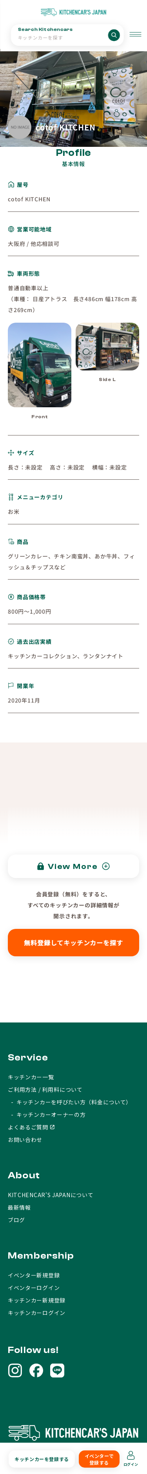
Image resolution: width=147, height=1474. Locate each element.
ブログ (16, 1220)
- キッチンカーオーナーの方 (47, 1114)
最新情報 (19, 1207)
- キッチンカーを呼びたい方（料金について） (70, 1102)
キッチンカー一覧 (31, 1077)
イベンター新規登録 (34, 1275)
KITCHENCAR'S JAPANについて (50, 1195)
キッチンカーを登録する (42, 1459)
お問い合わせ (25, 1139)
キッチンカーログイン (36, 1313)
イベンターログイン (34, 1288)
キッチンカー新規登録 (36, 1300)
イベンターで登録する (99, 1459)
